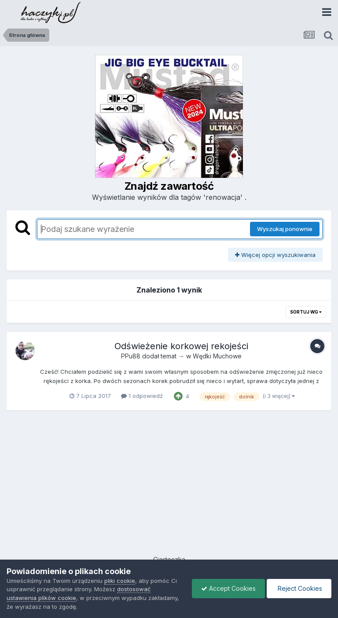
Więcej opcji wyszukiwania (275, 254)
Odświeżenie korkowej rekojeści (181, 346)
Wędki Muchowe (217, 356)
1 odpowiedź (142, 395)
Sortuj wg (306, 311)
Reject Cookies (299, 588)
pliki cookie (119, 580)
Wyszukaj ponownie (284, 228)
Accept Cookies (228, 588)
